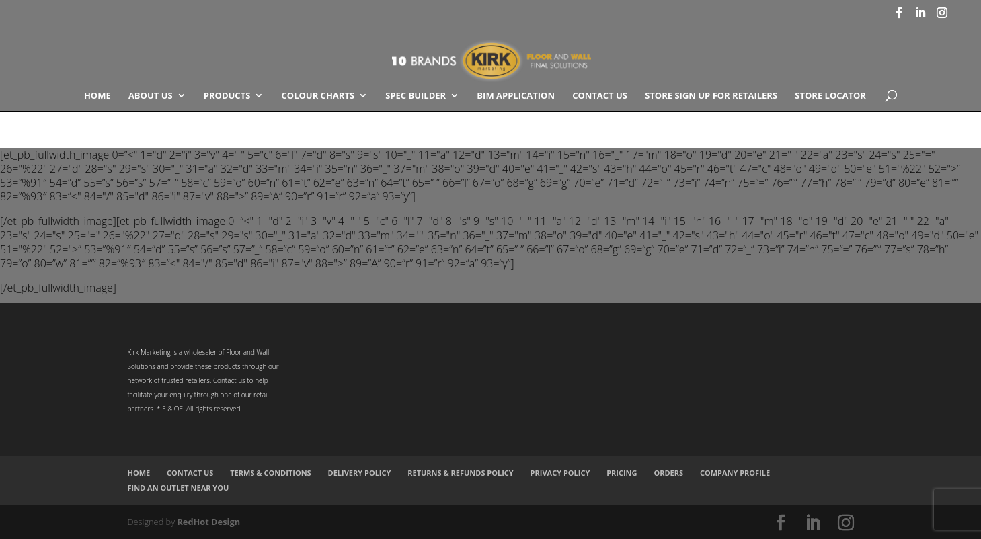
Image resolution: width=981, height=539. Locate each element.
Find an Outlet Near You (178, 488)
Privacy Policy (560, 473)
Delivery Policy (359, 473)
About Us (150, 96)
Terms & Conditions (270, 473)
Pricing (621, 473)
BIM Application (516, 96)
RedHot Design (208, 521)
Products (227, 96)
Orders (668, 473)
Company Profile (735, 473)
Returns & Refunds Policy (460, 473)
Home (97, 96)
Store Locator (830, 96)
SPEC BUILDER (415, 96)
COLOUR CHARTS (318, 96)
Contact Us (599, 96)
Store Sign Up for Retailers (711, 96)
